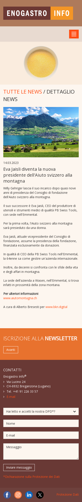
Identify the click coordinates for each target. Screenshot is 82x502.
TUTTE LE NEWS (22, 91)
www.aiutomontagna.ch (20, 298)
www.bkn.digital (56, 307)
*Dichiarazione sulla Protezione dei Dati (31, 477)
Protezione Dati (67, 494)
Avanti (10, 350)
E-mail (11, 397)
